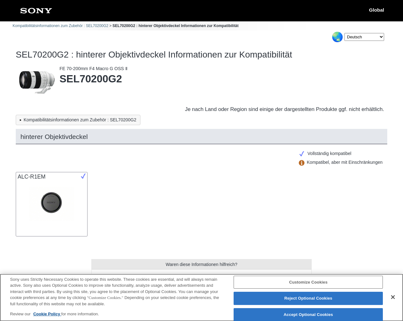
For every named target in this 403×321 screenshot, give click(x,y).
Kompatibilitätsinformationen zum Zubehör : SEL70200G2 (60, 26)
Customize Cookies (308, 285)
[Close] (393, 300)
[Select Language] (364, 37)
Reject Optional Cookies (308, 301)
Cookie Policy (47, 317)
